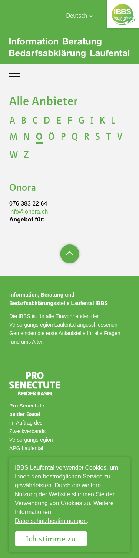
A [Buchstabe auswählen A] (12, 121)
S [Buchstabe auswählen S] (97, 137)
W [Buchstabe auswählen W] (14, 155)
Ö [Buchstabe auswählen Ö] (51, 137)
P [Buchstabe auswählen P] (63, 137)
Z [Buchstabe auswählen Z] (26, 155)
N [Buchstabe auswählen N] (26, 137)
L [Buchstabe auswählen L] (113, 121)
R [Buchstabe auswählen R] (86, 137)
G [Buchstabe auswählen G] (82, 121)
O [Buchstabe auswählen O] (39, 137)
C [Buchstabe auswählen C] (35, 121)
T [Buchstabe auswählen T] (108, 137)
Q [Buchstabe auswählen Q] (75, 137)
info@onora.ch (28, 212)
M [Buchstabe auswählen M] (13, 137)
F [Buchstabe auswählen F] (69, 121)
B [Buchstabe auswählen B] (23, 121)
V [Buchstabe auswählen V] (119, 137)
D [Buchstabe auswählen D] (47, 121)
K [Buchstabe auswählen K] (102, 121)
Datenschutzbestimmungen (51, 521)
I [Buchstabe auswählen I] (91, 121)
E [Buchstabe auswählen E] (59, 121)
